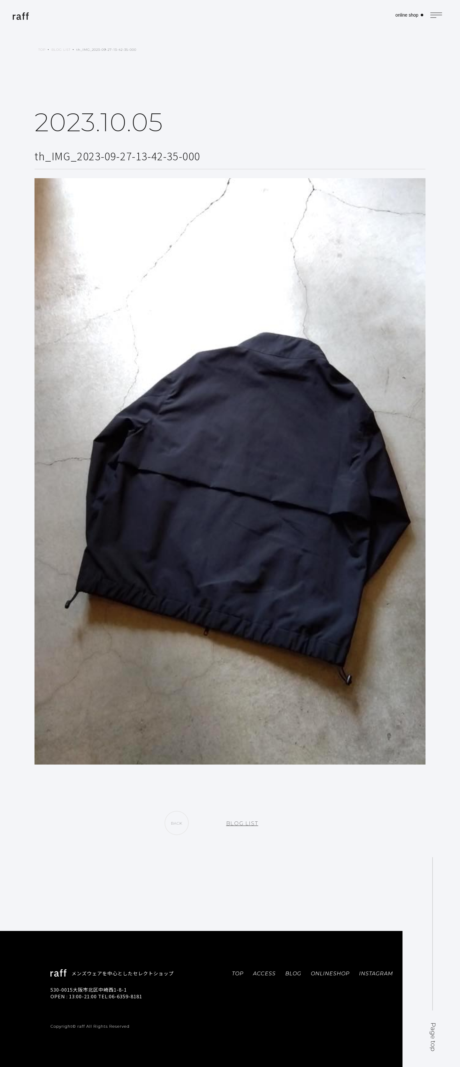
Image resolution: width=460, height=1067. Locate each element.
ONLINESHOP (330, 974)
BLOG (293, 974)
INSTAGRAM (376, 974)
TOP (42, 50)
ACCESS (264, 974)
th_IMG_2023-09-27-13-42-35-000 (106, 50)
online (405, 16)
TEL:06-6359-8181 (120, 996)
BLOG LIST (61, 50)
